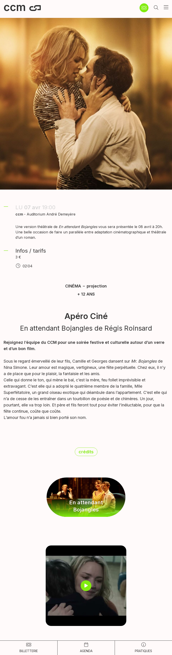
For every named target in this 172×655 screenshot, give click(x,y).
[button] (156, 8)
